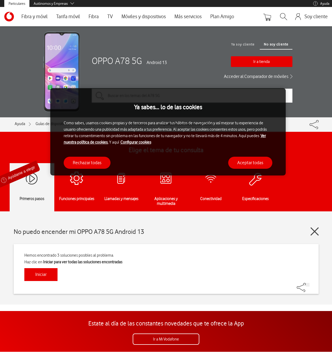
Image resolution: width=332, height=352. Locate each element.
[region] (168, 132)
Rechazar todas (87, 162)
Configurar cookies (135, 142)
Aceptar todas (250, 162)
